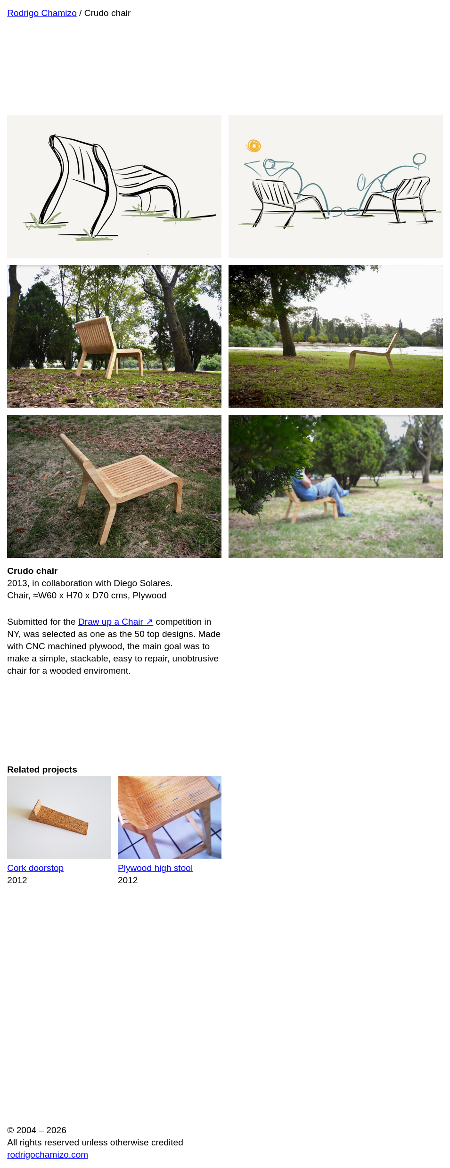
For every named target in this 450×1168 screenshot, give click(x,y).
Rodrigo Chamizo (42, 13)
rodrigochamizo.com (47, 1155)
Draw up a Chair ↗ (115, 622)
